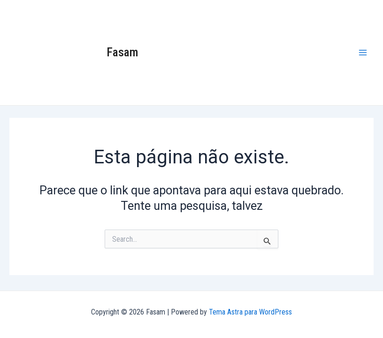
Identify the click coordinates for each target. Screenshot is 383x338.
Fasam (122, 52)
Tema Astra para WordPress (250, 311)
